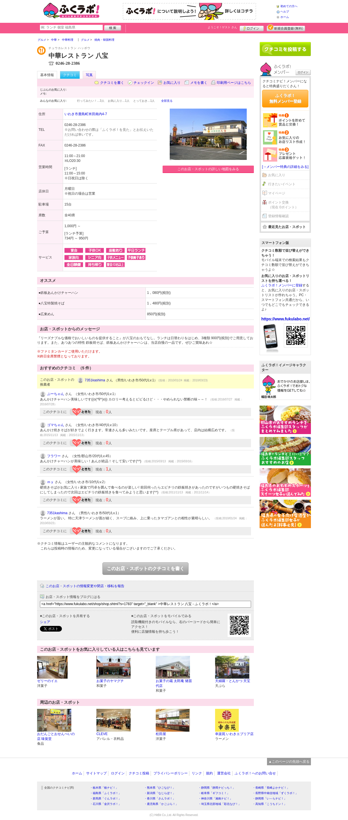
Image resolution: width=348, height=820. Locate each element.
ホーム (284, 17)
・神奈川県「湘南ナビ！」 (215, 798)
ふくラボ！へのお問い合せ (255, 773)
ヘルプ (284, 11)
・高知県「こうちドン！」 (269, 803)
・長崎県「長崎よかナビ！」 (271, 787)
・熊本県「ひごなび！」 (159, 787)
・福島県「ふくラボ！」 (105, 793)
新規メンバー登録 (286, 27)
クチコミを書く (112, 83)
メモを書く (198, 83)
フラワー (54, 456)
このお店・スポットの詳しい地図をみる (208, 169)
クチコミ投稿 (139, 773)
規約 (209, 773)
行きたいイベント (282, 184)
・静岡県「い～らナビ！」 (269, 798)
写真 (89, 75)
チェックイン (143, 83)
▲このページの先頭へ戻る (288, 762)
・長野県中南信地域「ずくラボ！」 (275, 793)
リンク (197, 773)
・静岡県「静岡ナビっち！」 (216, 787)
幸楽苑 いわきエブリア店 (234, 734)
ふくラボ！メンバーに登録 (281, 285)
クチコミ (70, 75)
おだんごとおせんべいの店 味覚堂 (56, 736)
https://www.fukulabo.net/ (285, 319)
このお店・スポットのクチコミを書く (145, 568)
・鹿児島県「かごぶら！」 (161, 803)
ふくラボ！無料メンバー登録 (285, 98)
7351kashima (95, 380)
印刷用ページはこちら (234, 83)
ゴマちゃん (55, 425)
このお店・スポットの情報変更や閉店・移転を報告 (85, 586)
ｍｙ (50, 482)
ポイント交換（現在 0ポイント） (283, 204)
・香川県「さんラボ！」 (159, 798)
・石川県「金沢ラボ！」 (105, 803)
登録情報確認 (278, 216)
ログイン (252, 27)
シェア (45, 622)
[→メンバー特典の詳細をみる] (285, 167)
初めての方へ (289, 6)
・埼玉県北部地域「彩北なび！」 (219, 803)
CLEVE (102, 734)
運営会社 (224, 773)
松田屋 (161, 734)
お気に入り (172, 83)
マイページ (276, 193)
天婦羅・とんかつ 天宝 (232, 681)
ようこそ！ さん (222, 27)
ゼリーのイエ (47, 681)
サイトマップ (96, 773)
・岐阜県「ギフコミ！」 (214, 793)
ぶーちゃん (55, 394)
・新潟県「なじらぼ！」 (159, 793)
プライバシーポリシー (170, 773)
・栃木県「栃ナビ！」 (104, 787)
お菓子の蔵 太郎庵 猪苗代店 (174, 683)
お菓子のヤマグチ (110, 681)
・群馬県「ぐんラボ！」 (105, 798)
